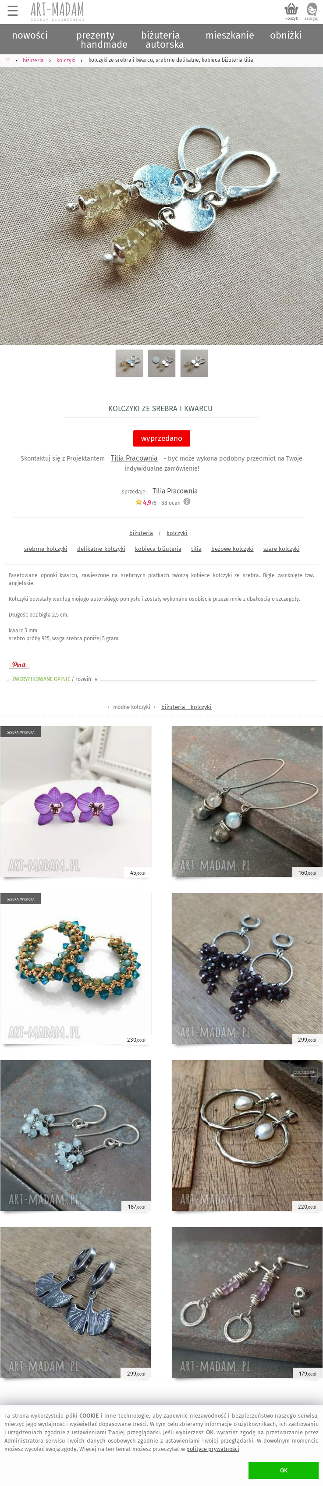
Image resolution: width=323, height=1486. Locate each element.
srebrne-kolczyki (45, 549)
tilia (196, 549)
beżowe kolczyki (232, 549)
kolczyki (177, 533)
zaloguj (312, 18)
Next (309, 196)
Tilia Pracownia (134, 458)
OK (284, 1470)
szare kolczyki (281, 549)
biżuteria (141, 533)
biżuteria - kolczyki (186, 707)
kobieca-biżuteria (158, 549)
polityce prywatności (212, 1449)
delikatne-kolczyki (101, 549)
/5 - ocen (158, 503)
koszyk (291, 18)
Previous (14, 196)
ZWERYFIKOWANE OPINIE (55, 679)
